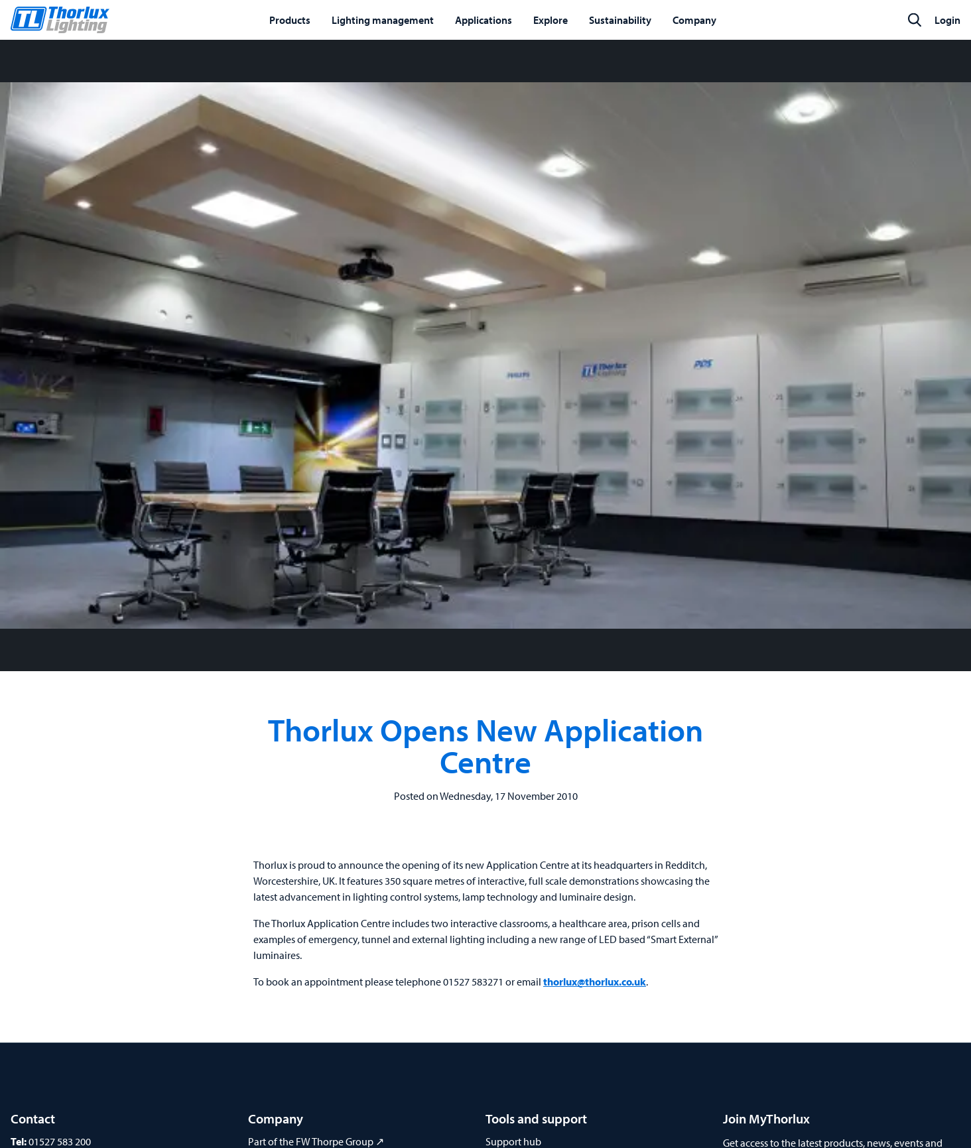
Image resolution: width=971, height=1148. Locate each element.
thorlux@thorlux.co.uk (594, 981)
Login (947, 20)
